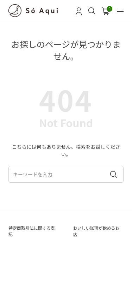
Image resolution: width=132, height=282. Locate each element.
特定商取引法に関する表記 (31, 231)
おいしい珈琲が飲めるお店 (96, 231)
